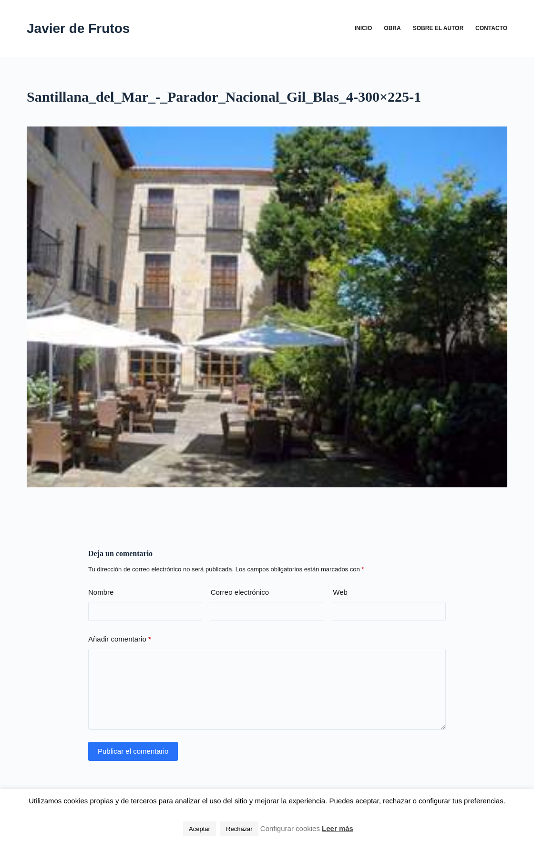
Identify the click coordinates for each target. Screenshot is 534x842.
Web (340, 592)
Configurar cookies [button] (290, 828)
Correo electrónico (240, 592)
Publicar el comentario (133, 751)
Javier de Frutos (78, 28)
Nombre (100, 592)
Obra (392, 28)
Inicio (363, 28)
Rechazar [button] (239, 828)
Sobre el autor (438, 28)
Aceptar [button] (199, 828)
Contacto (491, 28)
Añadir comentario (119, 639)
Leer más (337, 828)
